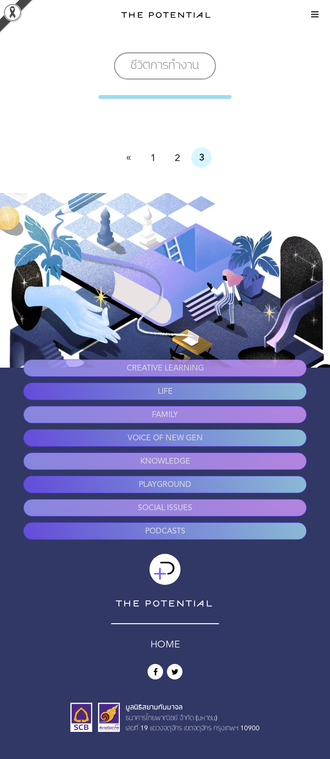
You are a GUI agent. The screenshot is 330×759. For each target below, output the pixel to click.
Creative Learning (165, 368)
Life (165, 392)
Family (165, 415)
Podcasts (165, 531)
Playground (165, 485)
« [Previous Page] (128, 157)
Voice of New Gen (165, 438)
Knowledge (165, 462)
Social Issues (165, 508)
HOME (165, 645)
